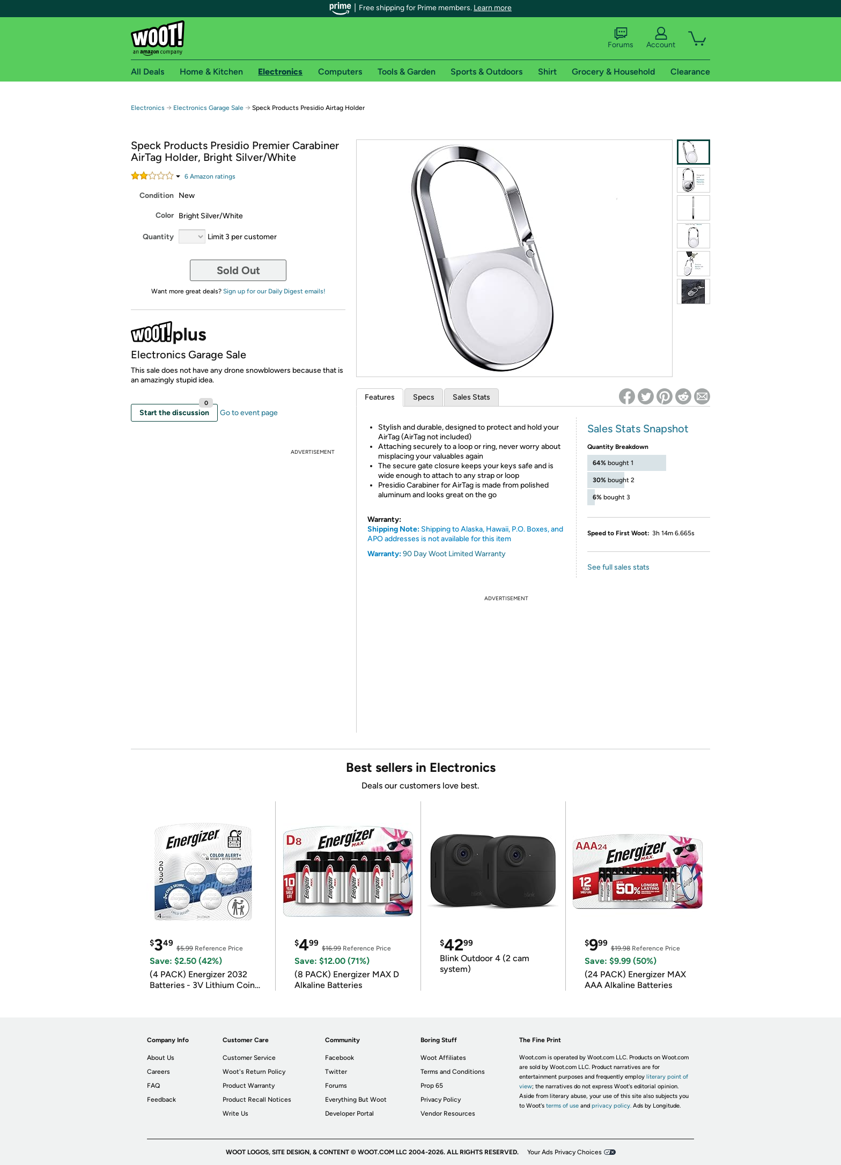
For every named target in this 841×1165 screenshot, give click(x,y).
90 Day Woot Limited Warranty (454, 553)
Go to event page (249, 412)
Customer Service (249, 1057)
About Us (160, 1057)
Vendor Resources (447, 1113)
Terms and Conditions (452, 1071)
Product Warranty (249, 1085)
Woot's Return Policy (254, 1071)
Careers (158, 1071)
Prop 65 (431, 1085)
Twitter (336, 1071)
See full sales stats (618, 567)
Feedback (161, 1099)
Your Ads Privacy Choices (564, 1152)
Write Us (235, 1113)
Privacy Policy (440, 1099)
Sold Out (238, 270)
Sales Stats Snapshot (638, 428)
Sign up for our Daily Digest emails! (274, 291)
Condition (156, 195)
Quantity (158, 236)
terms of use (562, 1105)
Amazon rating (210, 176)
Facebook (339, 1057)
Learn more (493, 7)
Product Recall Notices (257, 1099)
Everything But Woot (356, 1099)
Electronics (148, 108)
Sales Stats (471, 397)
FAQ (153, 1085)
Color (165, 215)
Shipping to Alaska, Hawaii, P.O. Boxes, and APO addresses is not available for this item (465, 534)
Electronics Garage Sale (208, 108)
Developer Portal (349, 1113)
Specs (423, 397)
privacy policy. (611, 1105)
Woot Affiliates (443, 1057)
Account (660, 38)
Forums (620, 38)
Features (380, 397)
